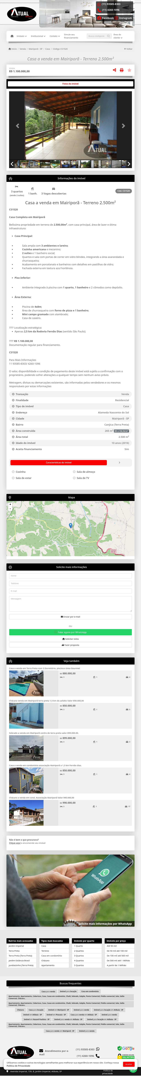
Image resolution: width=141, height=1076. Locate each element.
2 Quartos (79, 950)
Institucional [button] (37, 36)
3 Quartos (79, 955)
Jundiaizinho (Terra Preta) (21, 965)
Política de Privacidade (18, 1065)
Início (13, 48)
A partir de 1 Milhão (116, 965)
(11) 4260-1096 (111, 9)
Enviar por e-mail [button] (70, 616)
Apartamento (48, 965)
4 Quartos (79, 960)
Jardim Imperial (16, 945)
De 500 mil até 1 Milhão (118, 960)
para (48, 991)
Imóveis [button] (20, 36)
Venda (23, 48)
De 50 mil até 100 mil (117, 950)
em (58, 1010)
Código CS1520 (60, 48)
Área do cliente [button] (117, 36)
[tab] (18, 83)
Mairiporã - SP (35, 48)
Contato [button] (53, 36)
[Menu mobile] (12, 36)
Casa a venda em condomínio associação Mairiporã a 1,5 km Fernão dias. (45, 765)
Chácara (45, 960)
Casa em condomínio (51, 955)
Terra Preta (14, 950)
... (66, 997)
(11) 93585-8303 (111, 4)
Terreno (45, 950)
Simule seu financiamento (71, 36)
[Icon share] (105, 17)
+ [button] (10, 505)
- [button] (10, 509)
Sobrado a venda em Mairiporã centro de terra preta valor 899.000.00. (44, 733)
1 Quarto (78, 945)
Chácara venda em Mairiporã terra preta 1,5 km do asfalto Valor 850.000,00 (46, 700)
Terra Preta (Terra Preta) (20, 955)
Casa (47, 48)
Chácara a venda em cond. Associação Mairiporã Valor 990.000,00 (41, 797)
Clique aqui (15, 843)
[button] (18, 126)
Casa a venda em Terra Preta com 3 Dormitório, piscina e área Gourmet (44, 668)
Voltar (128, 48)
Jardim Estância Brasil (19, 960)
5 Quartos (79, 965)
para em (108, 1010)
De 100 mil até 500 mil (118, 955)
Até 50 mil (112, 945)
